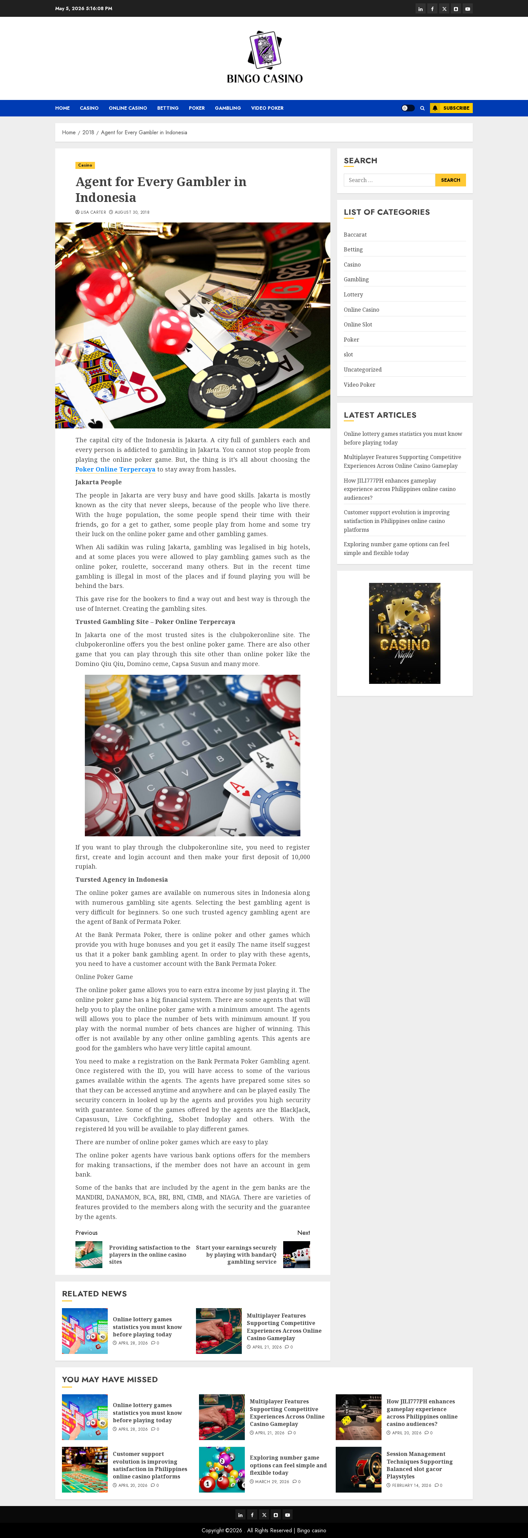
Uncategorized (363, 369)
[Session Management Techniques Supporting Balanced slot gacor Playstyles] (359, 1470)
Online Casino (128, 108)
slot (348, 354)
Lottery (353, 294)
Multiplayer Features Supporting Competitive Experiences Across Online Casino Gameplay (284, 1327)
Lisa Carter (93, 212)
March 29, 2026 (272, 1482)
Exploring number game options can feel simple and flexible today (288, 1465)
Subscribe (449, 108)
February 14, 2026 (411, 1486)
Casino (89, 108)
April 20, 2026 (407, 1433)
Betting (168, 108)
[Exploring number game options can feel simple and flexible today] (222, 1470)
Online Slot (358, 324)
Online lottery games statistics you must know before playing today (147, 1327)
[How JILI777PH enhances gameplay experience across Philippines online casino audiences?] (359, 1417)
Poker (197, 108)
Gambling (228, 108)
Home (62, 108)
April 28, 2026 (133, 1343)
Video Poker (267, 108)
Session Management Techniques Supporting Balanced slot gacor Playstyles (420, 1465)
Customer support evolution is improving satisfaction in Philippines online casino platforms (397, 521)
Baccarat (355, 234)
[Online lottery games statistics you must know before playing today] (85, 1331)
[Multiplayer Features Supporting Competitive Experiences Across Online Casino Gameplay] (219, 1331)
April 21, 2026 (267, 1347)
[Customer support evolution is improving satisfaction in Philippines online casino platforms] (85, 1470)
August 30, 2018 (132, 212)
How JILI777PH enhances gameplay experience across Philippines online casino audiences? (400, 489)
